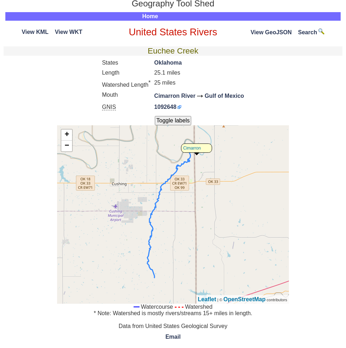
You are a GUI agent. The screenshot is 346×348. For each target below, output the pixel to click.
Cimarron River (174, 96)
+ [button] (67, 135)
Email (173, 337)
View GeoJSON (270, 32)
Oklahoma (168, 63)
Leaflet (207, 299)
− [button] (67, 146)
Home (150, 16)
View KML (35, 32)
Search (311, 32)
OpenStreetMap (244, 299)
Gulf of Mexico (224, 96)
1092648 (165, 107)
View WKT (68, 32)
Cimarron (192, 148)
